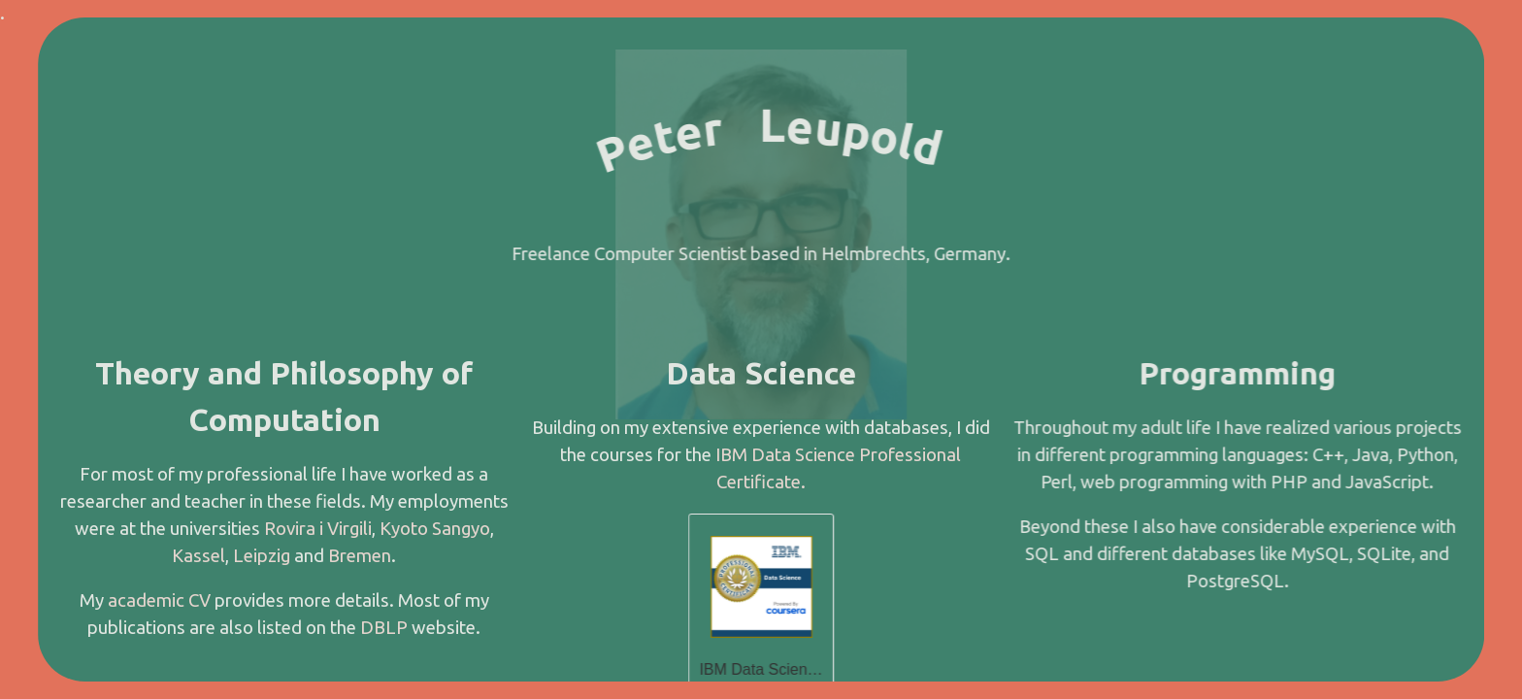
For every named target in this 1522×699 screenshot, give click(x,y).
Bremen (359, 556)
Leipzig (261, 556)
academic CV (159, 600)
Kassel (198, 556)
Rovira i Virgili (318, 528)
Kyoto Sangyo (435, 528)
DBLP (384, 627)
